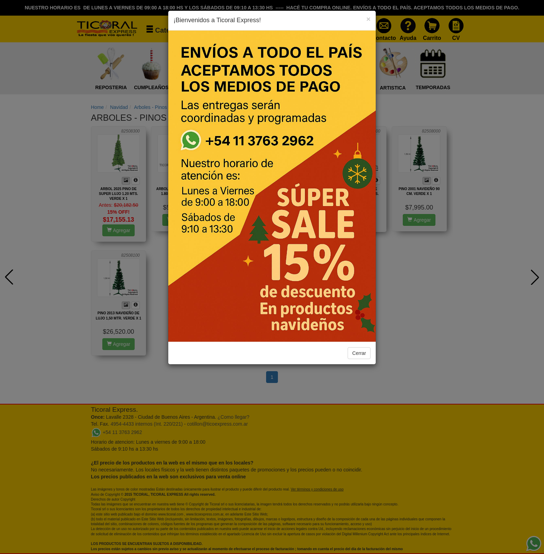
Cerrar (359, 353)
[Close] (368, 19)
